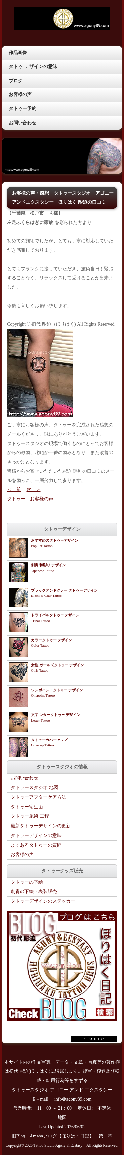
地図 (62, 1117)
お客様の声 (20, 94)
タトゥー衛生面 (27, 806)
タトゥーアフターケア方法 (38, 797)
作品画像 (18, 52)
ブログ (15, 80)
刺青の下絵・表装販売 (34, 891)
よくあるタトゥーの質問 (36, 845)
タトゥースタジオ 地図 (34, 787)
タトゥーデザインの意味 (36, 835)
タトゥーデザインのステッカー (43, 901)
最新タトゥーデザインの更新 (41, 825)
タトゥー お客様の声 (30, 498)
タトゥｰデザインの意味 (33, 66)
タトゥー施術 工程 (30, 816)
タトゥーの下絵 (27, 882)
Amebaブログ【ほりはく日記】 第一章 (73, 1136)
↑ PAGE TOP (93, 1039)
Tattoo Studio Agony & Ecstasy (58, 1145)
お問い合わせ (22, 122)
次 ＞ (34, 489)
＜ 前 (14, 489)
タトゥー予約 (22, 108)
